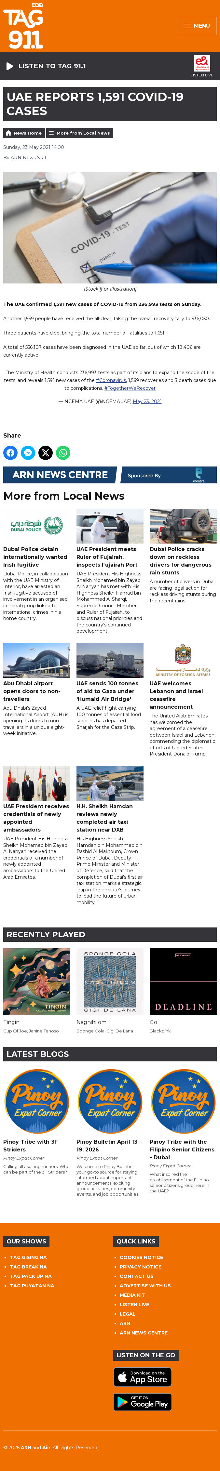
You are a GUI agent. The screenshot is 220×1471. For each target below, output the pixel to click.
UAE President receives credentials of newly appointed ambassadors (36, 799)
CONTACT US (137, 1276)
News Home (28, 133)
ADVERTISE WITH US (145, 1286)
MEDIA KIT (132, 1295)
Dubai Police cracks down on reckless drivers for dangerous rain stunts (183, 542)
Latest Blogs (38, 1054)
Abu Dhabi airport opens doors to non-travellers (36, 672)
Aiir (46, 1448)
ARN (125, 1323)
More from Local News (83, 133)
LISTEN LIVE (134, 1304)
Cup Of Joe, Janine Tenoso (31, 1030)
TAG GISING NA (28, 1257)
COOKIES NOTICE (141, 1257)
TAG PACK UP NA (31, 1276)
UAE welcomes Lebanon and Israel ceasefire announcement (183, 676)
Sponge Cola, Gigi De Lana (104, 1030)
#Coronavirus (111, 381)
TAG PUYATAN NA (32, 1286)
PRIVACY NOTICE (140, 1267)
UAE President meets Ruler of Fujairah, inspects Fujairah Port (110, 538)
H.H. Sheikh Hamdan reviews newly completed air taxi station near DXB (110, 799)
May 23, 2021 (147, 402)
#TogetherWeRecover (130, 388)
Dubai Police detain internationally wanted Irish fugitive (36, 538)
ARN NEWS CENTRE (144, 1333)
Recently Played (46, 934)
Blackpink (160, 1030)
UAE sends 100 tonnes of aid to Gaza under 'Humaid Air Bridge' (110, 672)
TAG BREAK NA (28, 1267)
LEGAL (128, 1314)
